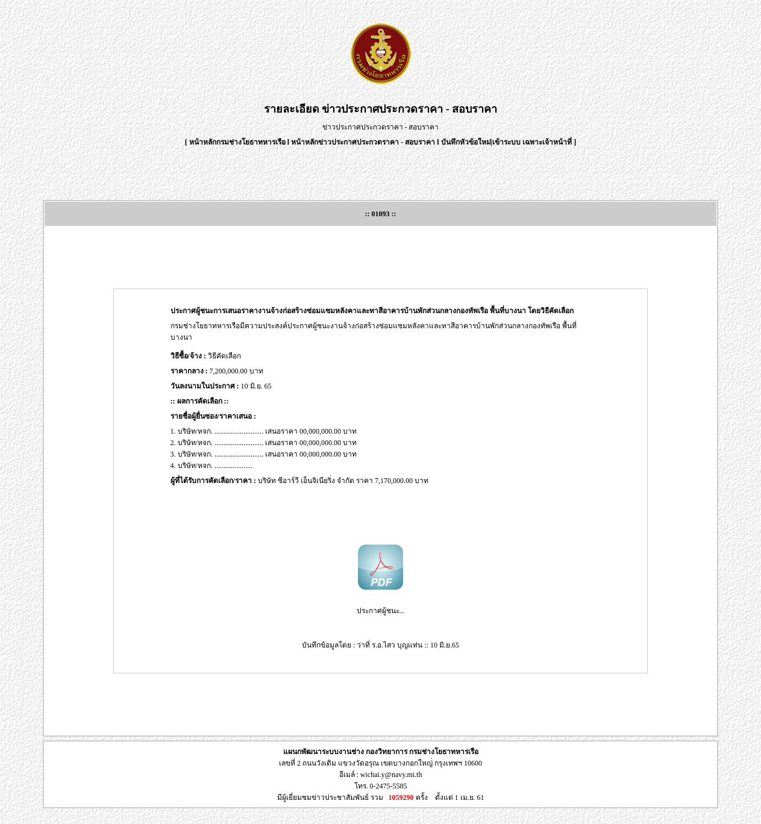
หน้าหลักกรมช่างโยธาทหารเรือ (237, 142)
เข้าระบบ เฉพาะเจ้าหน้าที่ (533, 142)
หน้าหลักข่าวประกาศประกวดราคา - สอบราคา (363, 142)
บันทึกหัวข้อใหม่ (466, 142)
